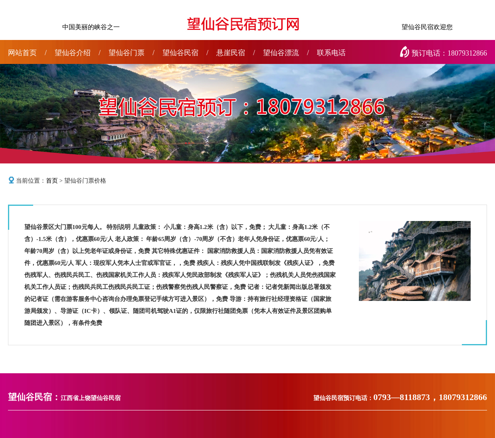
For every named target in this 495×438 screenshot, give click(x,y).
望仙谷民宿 (185, 53)
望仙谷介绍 (78, 53)
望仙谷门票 (131, 53)
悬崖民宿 (235, 53)
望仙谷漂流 (286, 53)
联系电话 (331, 53)
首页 (52, 180)
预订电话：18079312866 (444, 53)
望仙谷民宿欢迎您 (427, 27)
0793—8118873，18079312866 (430, 397)
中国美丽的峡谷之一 (91, 27)
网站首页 (27, 53)
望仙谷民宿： (34, 397)
